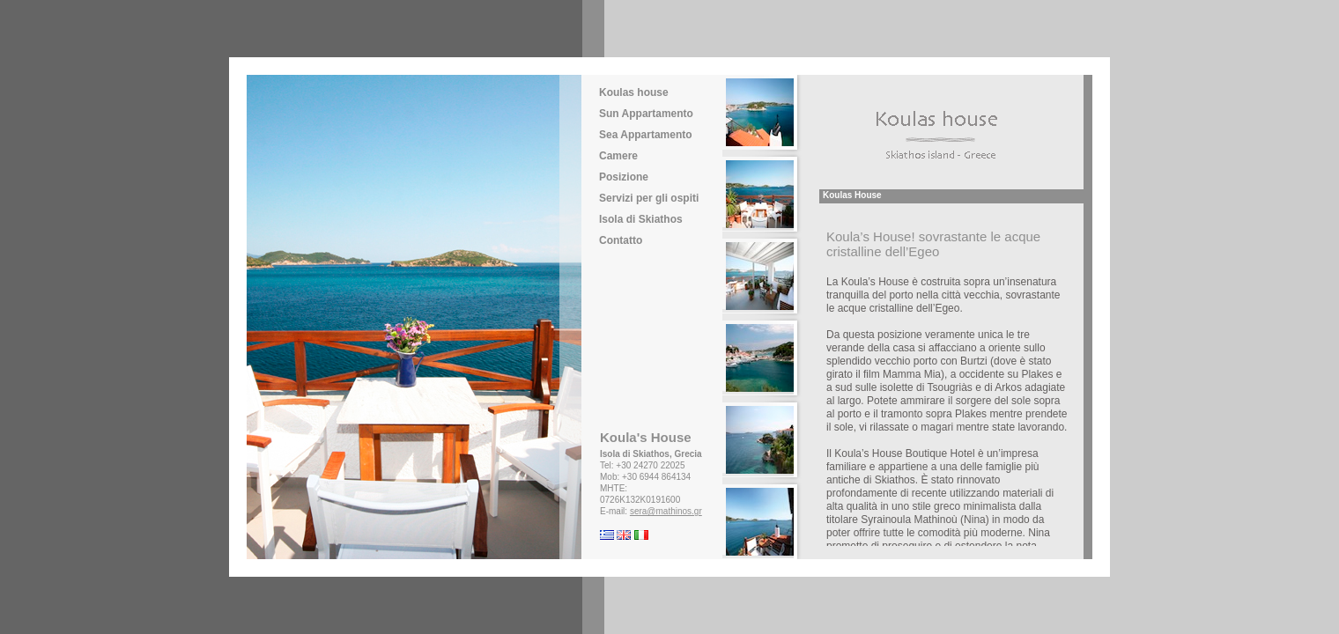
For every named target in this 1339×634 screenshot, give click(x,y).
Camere (618, 156)
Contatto (620, 240)
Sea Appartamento (645, 135)
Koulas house (634, 92)
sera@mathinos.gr (666, 511)
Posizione (623, 177)
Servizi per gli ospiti (649, 198)
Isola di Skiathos (641, 219)
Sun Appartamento (646, 113)
